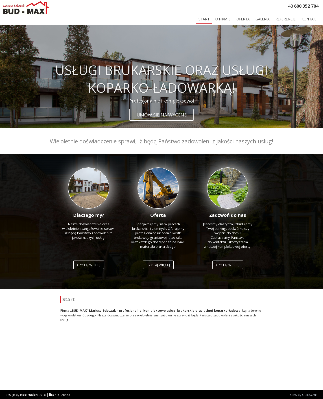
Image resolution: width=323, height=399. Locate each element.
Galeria (262, 19)
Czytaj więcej (88, 265)
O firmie (223, 19)
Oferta (243, 19)
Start (204, 19)
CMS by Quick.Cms (303, 394)
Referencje (285, 19)
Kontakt (309, 19)
